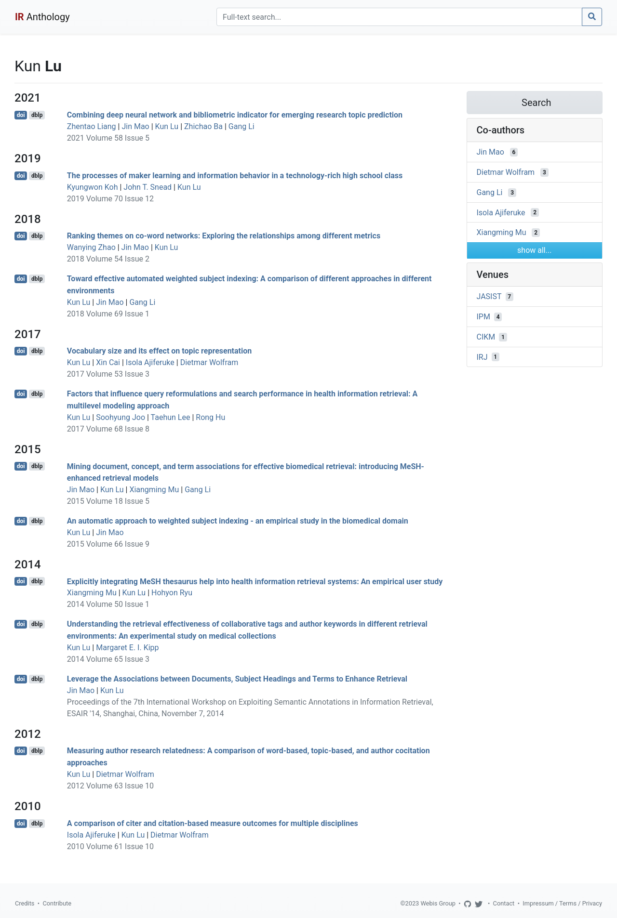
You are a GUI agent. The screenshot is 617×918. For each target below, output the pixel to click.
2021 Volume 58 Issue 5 (108, 138)
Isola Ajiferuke (150, 362)
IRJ (482, 356)
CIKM (486, 336)
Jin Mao (135, 126)
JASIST (489, 296)
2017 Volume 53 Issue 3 (108, 374)
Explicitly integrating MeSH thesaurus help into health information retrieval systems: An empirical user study (255, 581)
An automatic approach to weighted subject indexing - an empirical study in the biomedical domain (237, 520)
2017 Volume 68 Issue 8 (108, 428)
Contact (504, 903)
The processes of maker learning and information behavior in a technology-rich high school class (234, 175)
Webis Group (438, 903)
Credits (24, 903)
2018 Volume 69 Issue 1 (108, 313)
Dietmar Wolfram (209, 362)
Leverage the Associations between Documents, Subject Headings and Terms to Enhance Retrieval (237, 678)
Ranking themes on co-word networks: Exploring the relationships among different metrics (223, 235)
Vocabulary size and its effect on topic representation (159, 350)
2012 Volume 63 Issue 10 (110, 785)
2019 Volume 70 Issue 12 (110, 198)
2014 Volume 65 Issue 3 (108, 659)
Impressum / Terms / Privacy (562, 903)
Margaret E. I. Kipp (127, 647)
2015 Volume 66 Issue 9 (108, 544)
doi (21, 115)
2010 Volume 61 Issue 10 (110, 846)
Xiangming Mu (154, 489)
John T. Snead (147, 187)
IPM (483, 316)
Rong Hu (210, 417)
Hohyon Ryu (171, 592)
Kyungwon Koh (92, 187)
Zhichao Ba (203, 126)
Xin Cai (108, 362)
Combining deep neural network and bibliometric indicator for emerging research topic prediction (234, 114)
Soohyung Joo (120, 417)
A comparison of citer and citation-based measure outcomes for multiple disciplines (212, 823)
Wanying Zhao (91, 247)
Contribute (56, 903)
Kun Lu (167, 126)
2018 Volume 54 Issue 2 (108, 258)
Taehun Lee (170, 417)
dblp (36, 115)
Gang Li (241, 126)
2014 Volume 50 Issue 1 (108, 604)
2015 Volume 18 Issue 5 (108, 501)
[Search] (399, 17)
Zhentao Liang (91, 126)
